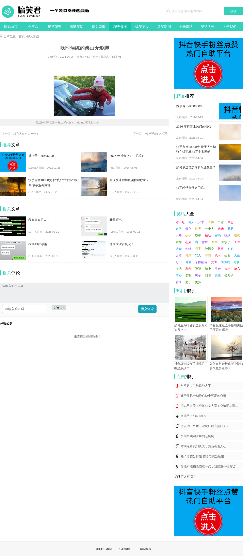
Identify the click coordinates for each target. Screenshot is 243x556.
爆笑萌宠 (55, 27)
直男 (211, 222)
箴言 (237, 268)
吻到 (227, 235)
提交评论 (147, 309)
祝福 (198, 268)
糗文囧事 (98, 27)
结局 (215, 242)
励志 (230, 222)
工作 (237, 242)
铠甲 (198, 235)
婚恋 (227, 268)
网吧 (208, 275)
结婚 (179, 248)
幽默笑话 (76, 27)
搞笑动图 (164, 27)
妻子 (188, 282)
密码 (218, 235)
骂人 (198, 255)
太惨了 (225, 242)
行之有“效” (188, 476)
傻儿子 (228, 275)
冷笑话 (33, 27)
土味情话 (186, 27)
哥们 (179, 262)
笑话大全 (208, 27)
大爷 (179, 235)
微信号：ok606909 (193, 416)
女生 (214, 262)
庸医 (179, 282)
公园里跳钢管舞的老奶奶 (197, 436)
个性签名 (201, 262)
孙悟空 (209, 248)
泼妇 (179, 255)
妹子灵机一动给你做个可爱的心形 (203, 395)
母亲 (188, 255)
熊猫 (188, 248)
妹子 (188, 235)
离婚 (179, 275)
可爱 (188, 262)
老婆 (188, 275)
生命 (227, 255)
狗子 (198, 275)
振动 (208, 235)
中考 (221, 222)
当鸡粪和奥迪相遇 (155, 133)
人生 (237, 255)
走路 (179, 228)
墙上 (208, 268)
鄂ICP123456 (104, 549)
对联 (236, 262)
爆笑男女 (142, 27)
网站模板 (145, 549)
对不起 (180, 222)
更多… (199, 282)
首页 (22, 36)
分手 (201, 222)
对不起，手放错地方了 (196, 385)
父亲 (218, 268)
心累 (188, 242)
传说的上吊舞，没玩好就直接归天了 (205, 426)
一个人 (209, 228)
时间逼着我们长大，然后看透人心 (203, 446)
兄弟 (230, 228)
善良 (188, 228)
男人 (191, 222)
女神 (179, 242)
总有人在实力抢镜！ (26, 133)
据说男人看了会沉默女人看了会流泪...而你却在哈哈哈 (212, 405)
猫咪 (221, 228)
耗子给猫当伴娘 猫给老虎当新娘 (202, 456)
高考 (188, 268)
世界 (198, 228)
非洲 (208, 255)
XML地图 (124, 549)
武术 (218, 255)
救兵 (221, 248)
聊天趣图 (120, 27)
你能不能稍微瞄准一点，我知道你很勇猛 (208, 466)
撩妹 (205, 242)
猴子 (198, 248)
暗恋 (237, 235)
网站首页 (11, 27)
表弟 (218, 275)
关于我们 (230, 27)
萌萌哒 (225, 262)
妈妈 (230, 248)
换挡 (179, 268)
